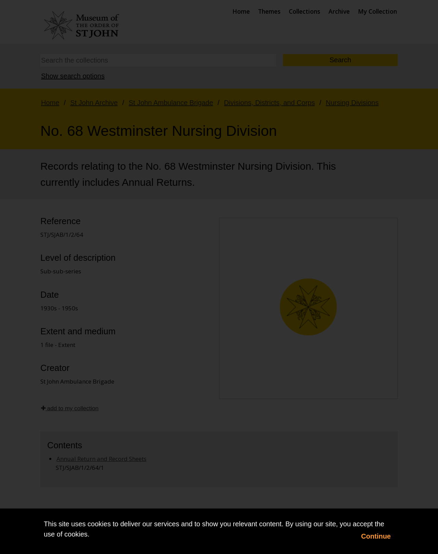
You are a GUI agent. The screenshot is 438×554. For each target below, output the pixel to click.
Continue (376, 536)
